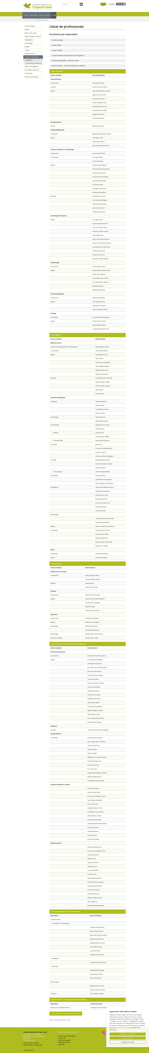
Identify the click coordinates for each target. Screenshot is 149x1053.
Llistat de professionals (31, 55)
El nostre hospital (30, 24)
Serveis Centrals (57, 48)
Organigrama (29, 37)
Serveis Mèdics (56, 43)
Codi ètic (27, 48)
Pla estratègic (29, 41)
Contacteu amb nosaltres (31, 1040)
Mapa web (61, 1042)
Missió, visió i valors (30, 31)
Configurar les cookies (127, 1042)
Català (103, 4)
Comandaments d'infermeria (34, 61)
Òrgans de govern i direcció (33, 34)
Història (27, 27)
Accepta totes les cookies (128, 1034)
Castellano (111, 4)
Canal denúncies (28, 1048)
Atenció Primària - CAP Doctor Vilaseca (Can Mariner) (68, 63)
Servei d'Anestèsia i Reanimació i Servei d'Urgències (68, 53)
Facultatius (29, 58)
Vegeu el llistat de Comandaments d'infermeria (65, 1011)
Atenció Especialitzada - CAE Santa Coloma (65, 58)
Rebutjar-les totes (127, 1038)
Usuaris (31, 14)
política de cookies (122, 1028)
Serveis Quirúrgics (57, 38)
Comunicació (28, 71)
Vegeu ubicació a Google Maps (32, 1042)
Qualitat (27, 44)
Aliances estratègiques (31, 64)
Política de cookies (64, 1040)
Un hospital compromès (32, 67)
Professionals (52, 14)
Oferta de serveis (30, 51)
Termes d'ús (62, 1036)
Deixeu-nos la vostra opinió (66, 1034)
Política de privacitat (64, 1038)
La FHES (112, 14)
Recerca (93, 14)
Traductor (120, 4)
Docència (74, 14)
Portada (26, 17)
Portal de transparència (32, 74)
